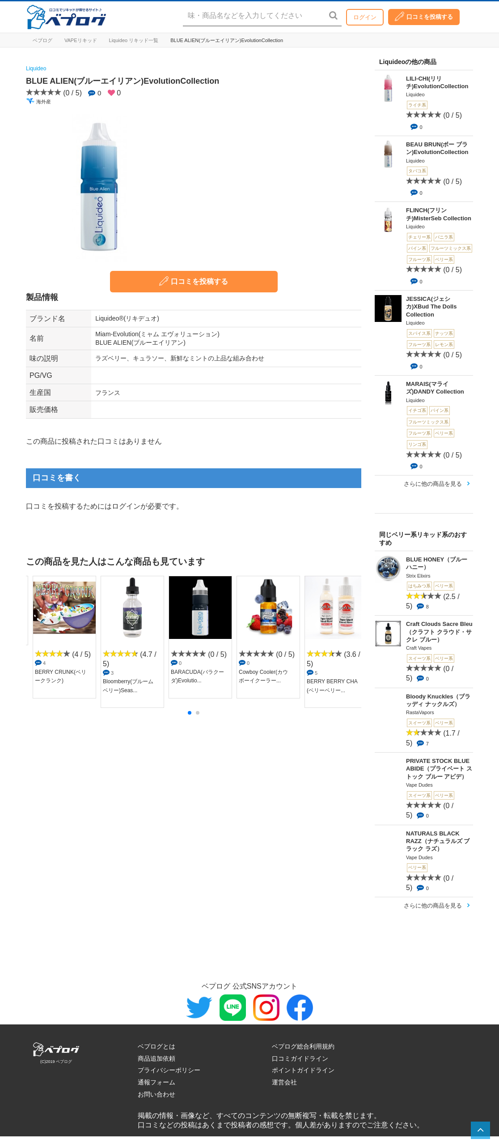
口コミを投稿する (424, 16)
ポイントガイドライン (303, 1070)
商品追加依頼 (156, 1058)
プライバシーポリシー (169, 1070)
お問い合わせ (156, 1094)
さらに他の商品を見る (433, 483)
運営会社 (284, 1082)
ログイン (364, 17)
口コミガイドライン (300, 1058)
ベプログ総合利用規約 (303, 1046)
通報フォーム (156, 1082)
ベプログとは (156, 1046)
